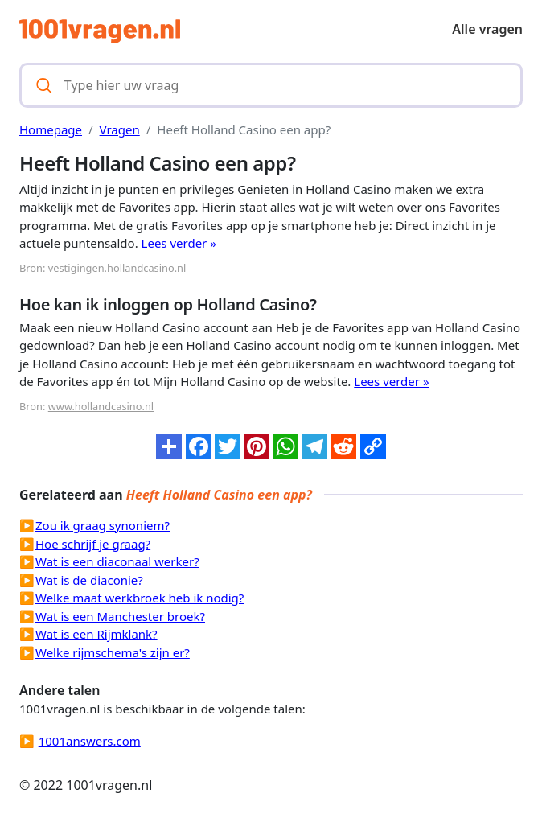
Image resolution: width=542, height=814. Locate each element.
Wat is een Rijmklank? (96, 634)
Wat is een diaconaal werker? (117, 561)
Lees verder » (179, 243)
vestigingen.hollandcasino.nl (117, 268)
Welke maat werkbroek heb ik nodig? (139, 598)
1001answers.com (90, 741)
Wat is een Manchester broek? (120, 616)
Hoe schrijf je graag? (92, 544)
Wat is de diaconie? (89, 580)
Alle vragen (487, 29)
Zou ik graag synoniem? (102, 525)
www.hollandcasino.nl (101, 406)
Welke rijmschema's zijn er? (112, 652)
